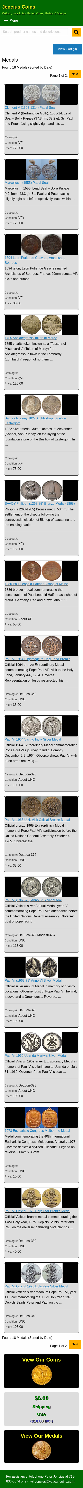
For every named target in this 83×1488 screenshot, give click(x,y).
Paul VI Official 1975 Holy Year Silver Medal (36, 1286)
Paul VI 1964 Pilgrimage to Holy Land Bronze (37, 659)
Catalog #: (11, 137)
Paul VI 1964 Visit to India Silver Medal (33, 739)
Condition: (11, 142)
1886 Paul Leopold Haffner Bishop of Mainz (36, 584)
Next (75, 74)
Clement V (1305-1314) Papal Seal (30, 107)
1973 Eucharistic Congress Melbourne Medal (37, 1130)
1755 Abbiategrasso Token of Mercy (31, 338)
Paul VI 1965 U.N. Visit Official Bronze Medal (37, 820)
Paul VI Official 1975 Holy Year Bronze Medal (37, 1211)
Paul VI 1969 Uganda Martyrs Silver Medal (35, 1055)
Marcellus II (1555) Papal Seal (26, 182)
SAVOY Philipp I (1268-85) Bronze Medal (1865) (40, 503)
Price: (8, 148)
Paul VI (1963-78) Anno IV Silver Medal (33, 900)
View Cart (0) (67, 49)
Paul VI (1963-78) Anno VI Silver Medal (33, 980)
